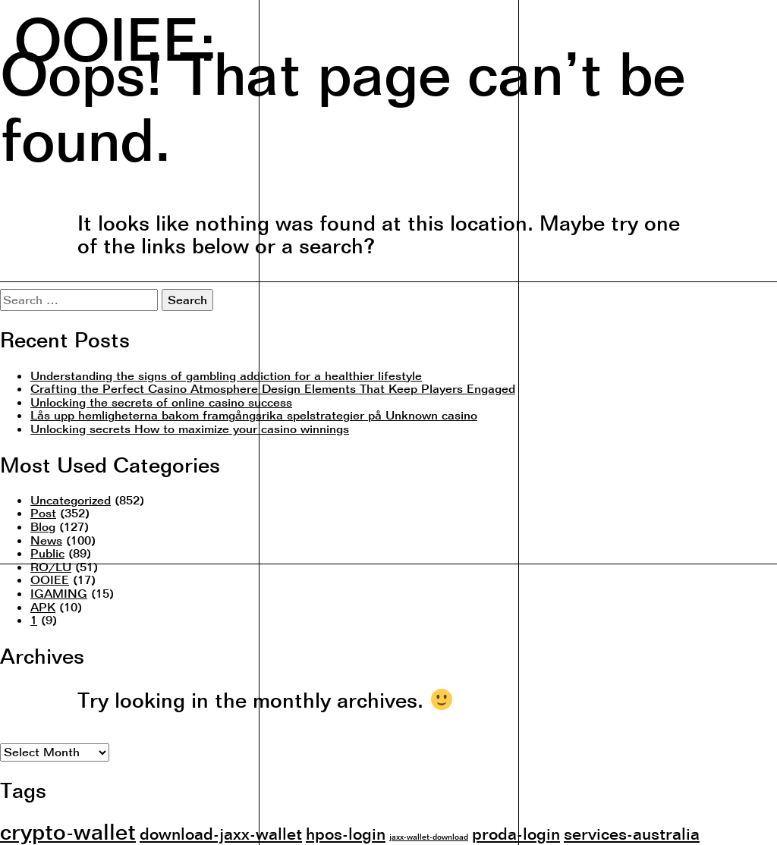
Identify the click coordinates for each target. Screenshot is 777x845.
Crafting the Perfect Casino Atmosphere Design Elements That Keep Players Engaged (272, 388)
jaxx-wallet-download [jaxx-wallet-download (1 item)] (428, 836)
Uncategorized (70, 499)
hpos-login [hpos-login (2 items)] (345, 833)
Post (43, 512)
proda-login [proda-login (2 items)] (516, 833)
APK (42, 606)
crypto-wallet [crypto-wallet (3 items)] (68, 831)
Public (47, 553)
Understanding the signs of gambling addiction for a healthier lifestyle (226, 375)
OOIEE (49, 579)
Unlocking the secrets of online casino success (161, 402)
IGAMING (58, 593)
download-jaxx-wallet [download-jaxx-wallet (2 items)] (221, 833)
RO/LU (50, 566)
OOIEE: (115, 37)
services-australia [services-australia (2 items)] (632, 833)
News (46, 540)
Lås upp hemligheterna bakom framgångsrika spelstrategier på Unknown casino (253, 414)
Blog (42, 526)
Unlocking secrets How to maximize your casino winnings (189, 428)
